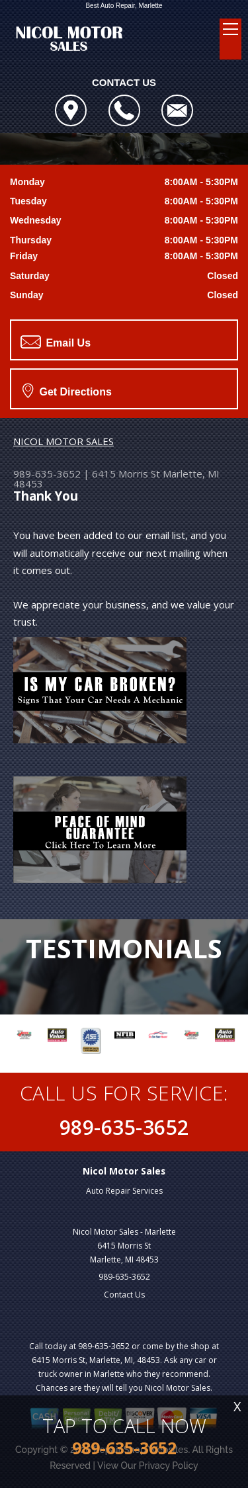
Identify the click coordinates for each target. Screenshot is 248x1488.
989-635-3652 (47, 473)
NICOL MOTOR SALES (63, 441)
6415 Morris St (126, 473)
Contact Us (124, 1294)
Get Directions (67, 390)
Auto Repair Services (124, 1190)
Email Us (56, 342)
